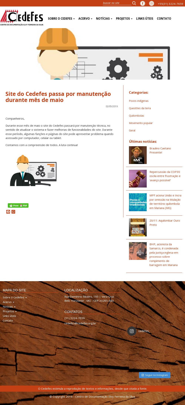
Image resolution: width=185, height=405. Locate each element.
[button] (135, 3)
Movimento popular (141, 123)
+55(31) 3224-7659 (170, 4)
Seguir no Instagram (155, 375)
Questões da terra (140, 108)
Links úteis (144, 19)
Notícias (104, 19)
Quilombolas (136, 115)
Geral (132, 130)
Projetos (124, 19)
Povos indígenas (139, 101)
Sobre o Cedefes (61, 19)
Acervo (85, 19)
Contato (164, 19)
